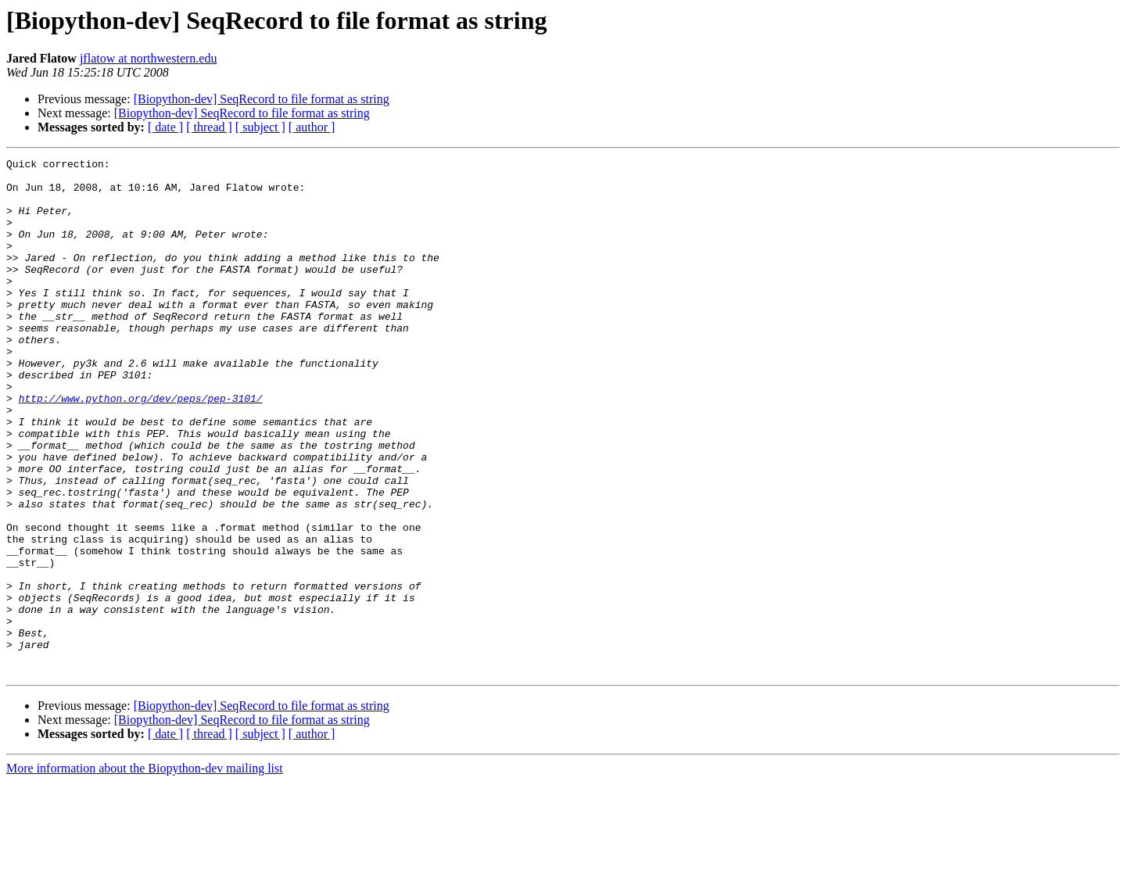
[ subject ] (260, 127)
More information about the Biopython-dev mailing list (144, 871)
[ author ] (312, 127)
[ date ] (165, 127)
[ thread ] (209, 127)
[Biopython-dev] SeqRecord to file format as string (261, 99)
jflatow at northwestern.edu (148, 58)
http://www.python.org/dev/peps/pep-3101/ (141, 447)
